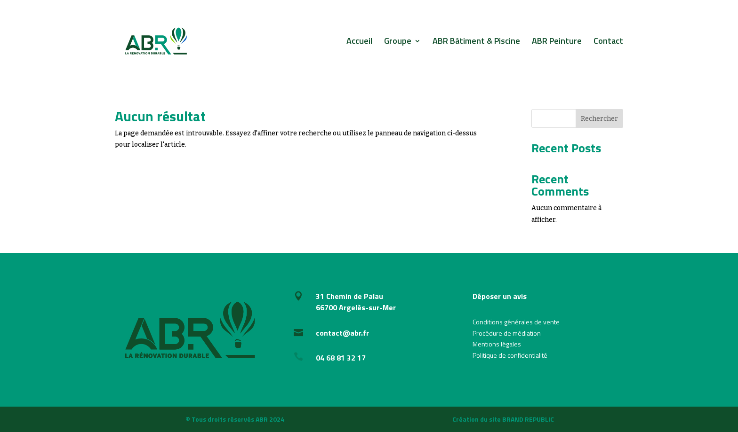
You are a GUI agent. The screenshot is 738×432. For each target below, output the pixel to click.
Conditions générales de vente (516, 322)
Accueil (359, 42)
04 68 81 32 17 (341, 357)
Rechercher (599, 119)
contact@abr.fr (342, 332)
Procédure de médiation (507, 333)
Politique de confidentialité (510, 355)
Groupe (397, 42)
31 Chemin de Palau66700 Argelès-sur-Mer (356, 302)
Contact (608, 42)
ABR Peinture (557, 42)
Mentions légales (497, 344)
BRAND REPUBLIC (528, 419)
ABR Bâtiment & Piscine (476, 42)
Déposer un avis (500, 296)
